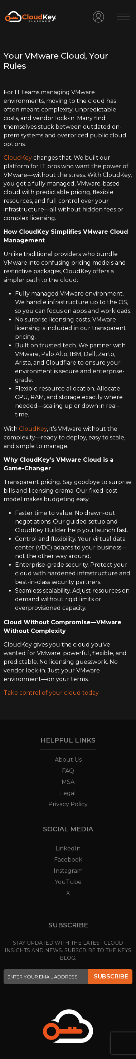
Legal (68, 793)
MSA (68, 782)
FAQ (68, 770)
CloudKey (18, 157)
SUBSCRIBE (111, 976)
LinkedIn (68, 848)
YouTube (68, 881)
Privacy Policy (68, 804)
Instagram (68, 870)
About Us (68, 759)
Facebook (68, 859)
